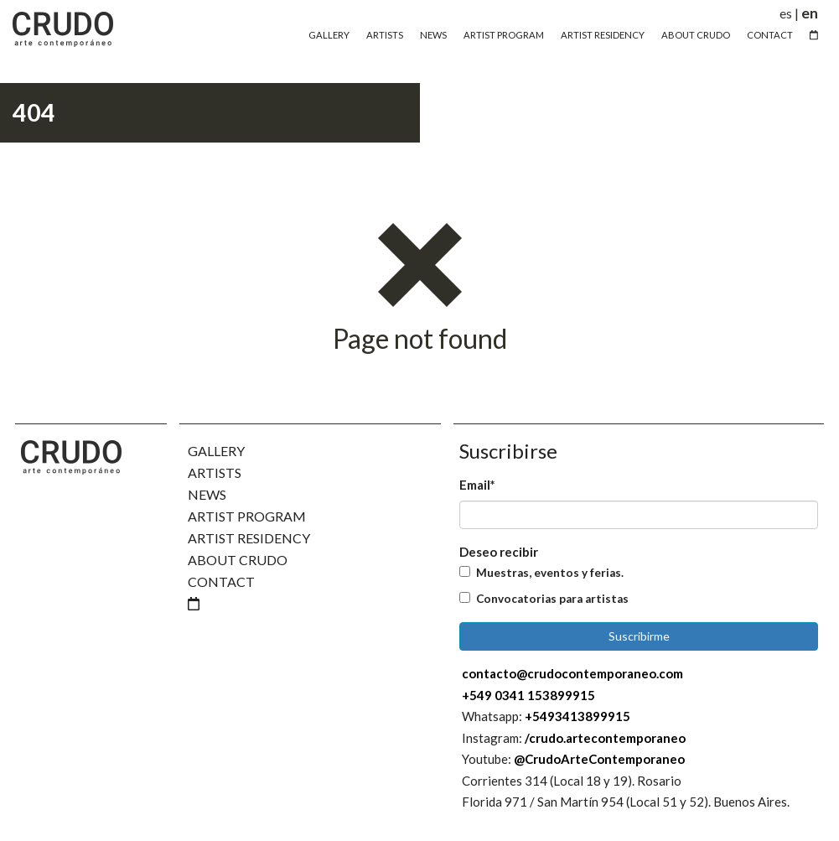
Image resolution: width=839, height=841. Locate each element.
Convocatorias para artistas (552, 598)
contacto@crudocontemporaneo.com (572, 673)
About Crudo (695, 34)
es (785, 13)
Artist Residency (603, 34)
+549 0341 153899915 (528, 695)
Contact (770, 34)
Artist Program (504, 34)
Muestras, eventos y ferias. (550, 572)
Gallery (329, 34)
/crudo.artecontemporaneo (605, 737)
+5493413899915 (577, 716)
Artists (384, 34)
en (809, 13)
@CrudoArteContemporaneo (599, 758)
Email (477, 484)
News (433, 34)
